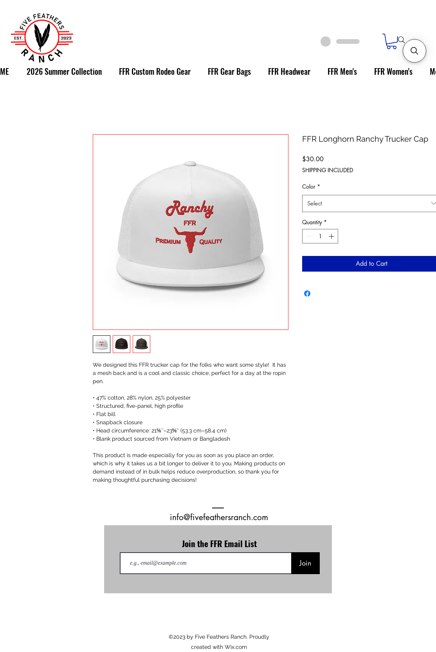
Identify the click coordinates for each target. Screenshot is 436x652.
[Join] (305, 563)
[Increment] (332, 236)
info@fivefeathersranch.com (219, 517)
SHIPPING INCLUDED (327, 170)
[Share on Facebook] (307, 293)
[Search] (401, 40)
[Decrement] (308, 236)
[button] (414, 51)
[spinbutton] (320, 236)
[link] (391, 41)
